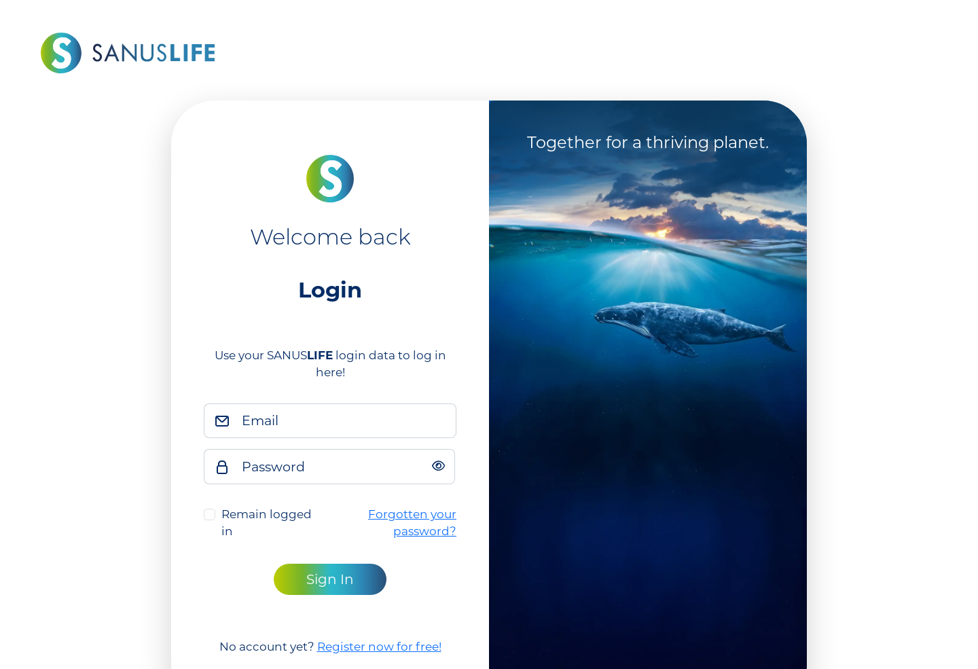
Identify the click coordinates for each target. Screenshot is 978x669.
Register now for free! (379, 646)
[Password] (344, 466)
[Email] (345, 421)
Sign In (330, 579)
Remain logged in (266, 523)
